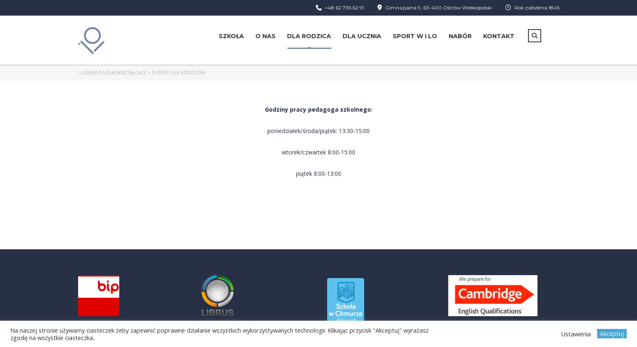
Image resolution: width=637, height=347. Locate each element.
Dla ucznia (362, 36)
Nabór (460, 36)
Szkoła (231, 36)
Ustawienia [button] (576, 334)
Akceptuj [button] (612, 333)
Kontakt (498, 36)
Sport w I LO (415, 36)
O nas (265, 36)
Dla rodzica (309, 36)
